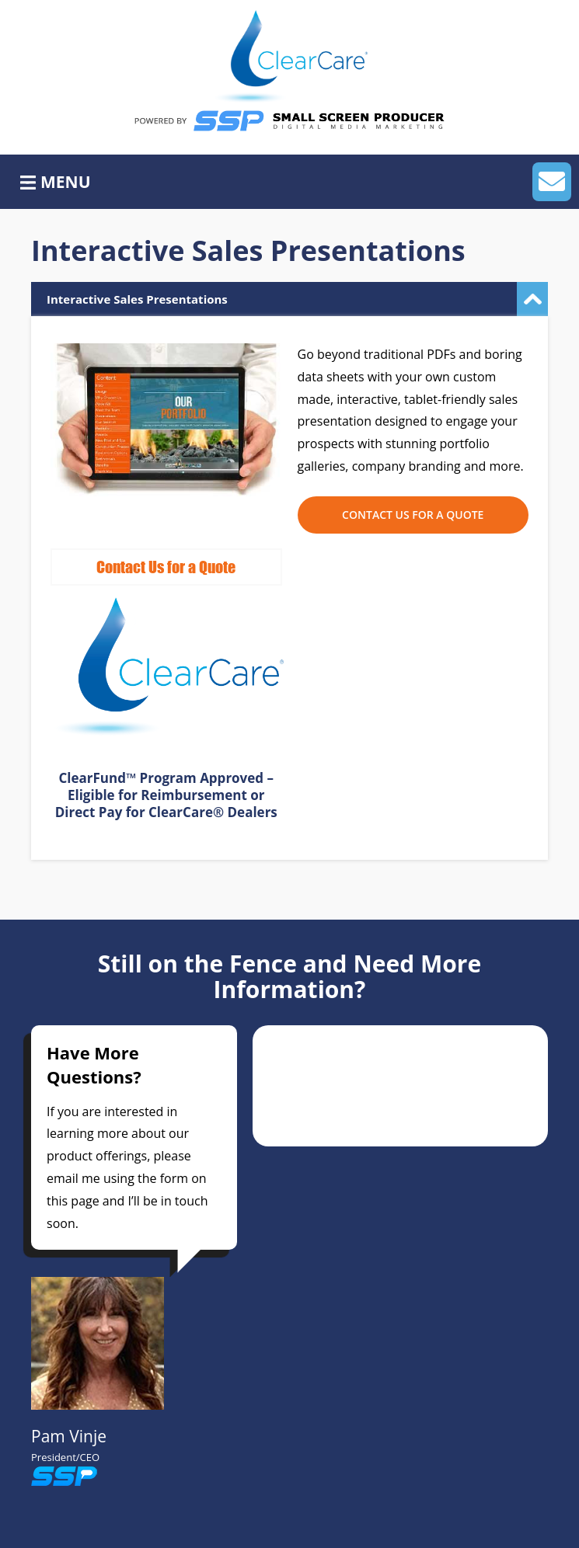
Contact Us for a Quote (412, 514)
